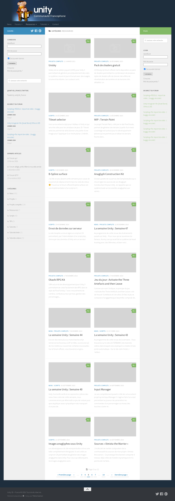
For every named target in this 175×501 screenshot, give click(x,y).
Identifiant (11, 43)
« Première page (64, 474)
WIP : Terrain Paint (104, 119)
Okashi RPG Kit (57, 279)
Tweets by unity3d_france (16, 95)
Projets (12, 199)
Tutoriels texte (14, 232)
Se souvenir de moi (16, 58)
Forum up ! (13, 158)
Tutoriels (43, 24)
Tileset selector (57, 119)
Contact (55, 24)
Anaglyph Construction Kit (109, 174)
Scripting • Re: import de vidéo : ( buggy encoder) (21, 135)
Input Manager (102, 389)
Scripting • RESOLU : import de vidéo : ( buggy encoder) (23, 110)
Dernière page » (121, 474)
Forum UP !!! (13, 175)
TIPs (10, 221)
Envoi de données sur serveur (65, 228)
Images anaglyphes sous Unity (65, 443)
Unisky (52, 65)
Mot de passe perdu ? (15, 71)
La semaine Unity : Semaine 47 (111, 228)
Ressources (30, 24)
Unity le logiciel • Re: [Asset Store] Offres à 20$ (23, 123)
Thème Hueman (37, 496)
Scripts (52, 116)
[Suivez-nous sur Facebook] (36, 30)
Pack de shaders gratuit (107, 65)
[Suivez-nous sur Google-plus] (39, 30)
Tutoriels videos (15, 238)
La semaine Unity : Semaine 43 (111, 335)
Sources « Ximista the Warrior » (111, 443)
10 (104, 474)
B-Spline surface (58, 174)
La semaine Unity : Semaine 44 (65, 335)
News (9, 24)
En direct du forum (14, 104)
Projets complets (56, 61)
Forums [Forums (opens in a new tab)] (18, 24)
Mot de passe (12, 51)
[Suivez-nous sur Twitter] (32, 30)
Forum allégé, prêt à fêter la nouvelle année (25, 167)
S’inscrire (10, 68)
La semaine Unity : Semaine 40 (65, 389)
